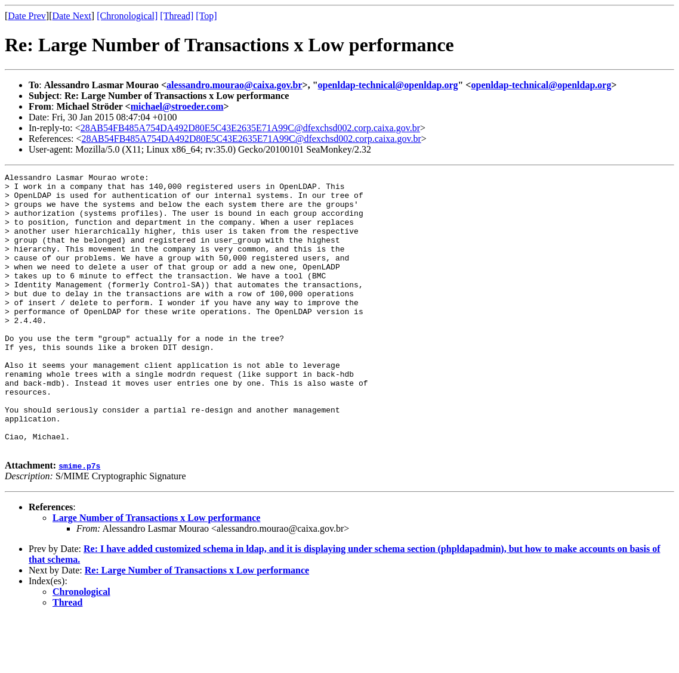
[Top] (206, 16)
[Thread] (176, 16)
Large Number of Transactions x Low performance (156, 573)
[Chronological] (127, 16)
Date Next (72, 16)
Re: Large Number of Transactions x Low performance (197, 626)
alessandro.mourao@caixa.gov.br (234, 85)
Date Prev (27, 16)
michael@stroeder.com (177, 106)
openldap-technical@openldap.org (388, 85)
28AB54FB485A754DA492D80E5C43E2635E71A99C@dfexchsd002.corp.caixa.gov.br (250, 128)
